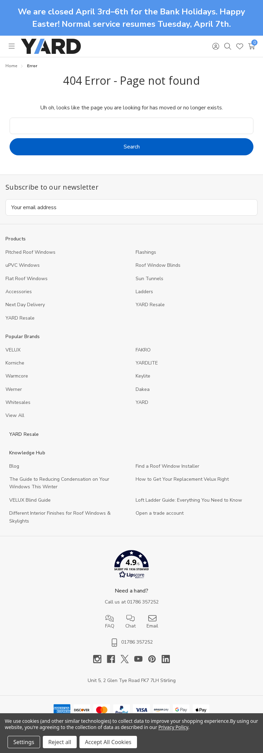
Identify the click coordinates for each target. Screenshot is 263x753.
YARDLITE (147, 363)
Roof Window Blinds (158, 265)
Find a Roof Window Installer (167, 466)
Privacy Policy (173, 727)
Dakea (143, 389)
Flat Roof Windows (26, 278)
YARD (142, 402)
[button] (132, 565)
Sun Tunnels (149, 278)
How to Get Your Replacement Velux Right (182, 479)
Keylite (143, 376)
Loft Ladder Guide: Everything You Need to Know (189, 500)
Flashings (146, 252)
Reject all (59, 742)
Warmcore (16, 376)
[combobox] (131, 126)
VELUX (13, 350)
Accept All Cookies (108, 742)
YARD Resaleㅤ (20, 318)
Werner (13, 389)
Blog (14, 466)
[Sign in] (216, 46)
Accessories (18, 291)
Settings (23, 742)
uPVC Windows (22, 265)
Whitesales (17, 402)
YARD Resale (150, 304)
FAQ (109, 621)
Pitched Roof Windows (30, 252)
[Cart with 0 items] (252, 46)
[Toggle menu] (11, 46)
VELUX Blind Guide (30, 500)
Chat (130, 621)
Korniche (14, 363)
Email (152, 621)
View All (14, 415)
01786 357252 (143, 602)
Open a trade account (160, 513)
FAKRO (143, 350)
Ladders (144, 291)
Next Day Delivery (25, 304)
